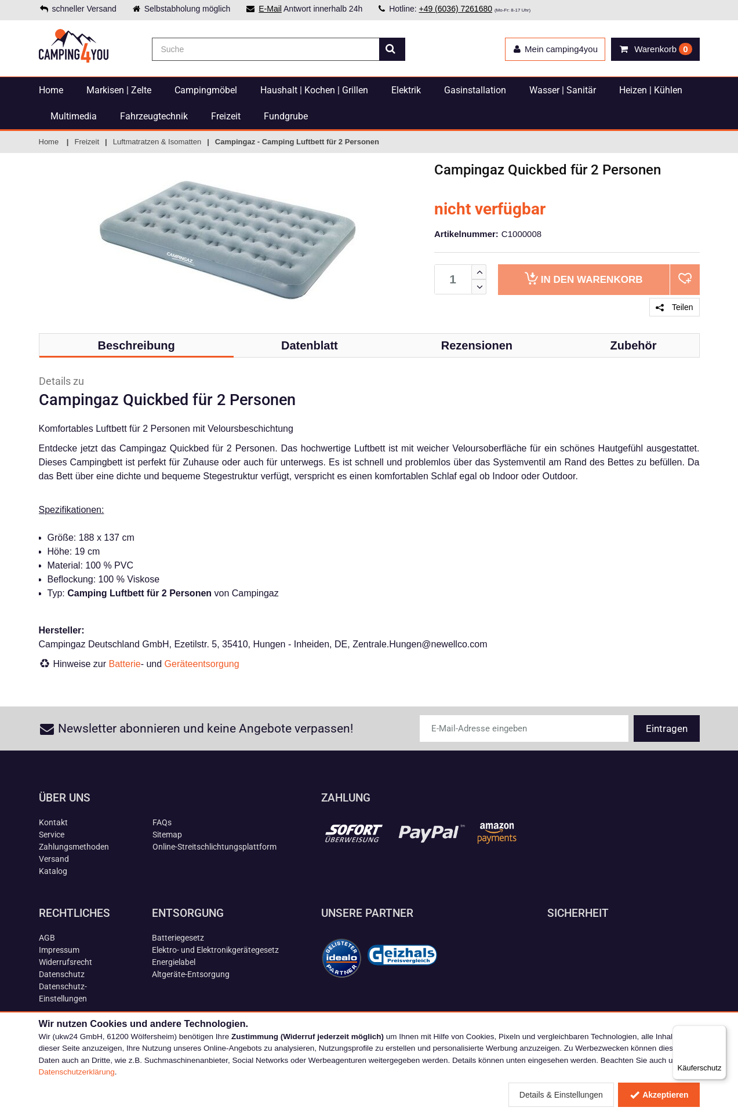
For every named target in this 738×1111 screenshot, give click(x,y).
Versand (54, 859)
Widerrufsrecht (65, 962)
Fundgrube (286, 116)
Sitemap (167, 834)
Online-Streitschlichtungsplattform (214, 846)
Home (51, 90)
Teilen (674, 307)
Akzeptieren (659, 1095)
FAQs (162, 822)
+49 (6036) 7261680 (455, 8)
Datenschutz (62, 974)
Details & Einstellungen (561, 1094)
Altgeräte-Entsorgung (191, 974)
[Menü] (719, 1032)
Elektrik (406, 90)
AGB (47, 937)
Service (51, 834)
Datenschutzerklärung (77, 1072)
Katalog (53, 871)
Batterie (125, 664)
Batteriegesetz (178, 937)
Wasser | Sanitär (562, 90)
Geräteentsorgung (202, 664)
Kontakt (53, 822)
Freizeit (226, 116)
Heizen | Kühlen (650, 90)
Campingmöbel (205, 90)
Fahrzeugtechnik (154, 116)
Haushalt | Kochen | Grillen (314, 90)
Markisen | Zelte (118, 90)
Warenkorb (583, 278)
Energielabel (173, 962)
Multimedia (73, 116)
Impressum (59, 950)
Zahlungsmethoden (74, 846)
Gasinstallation (475, 90)
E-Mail (270, 8)
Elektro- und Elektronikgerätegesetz (215, 950)
